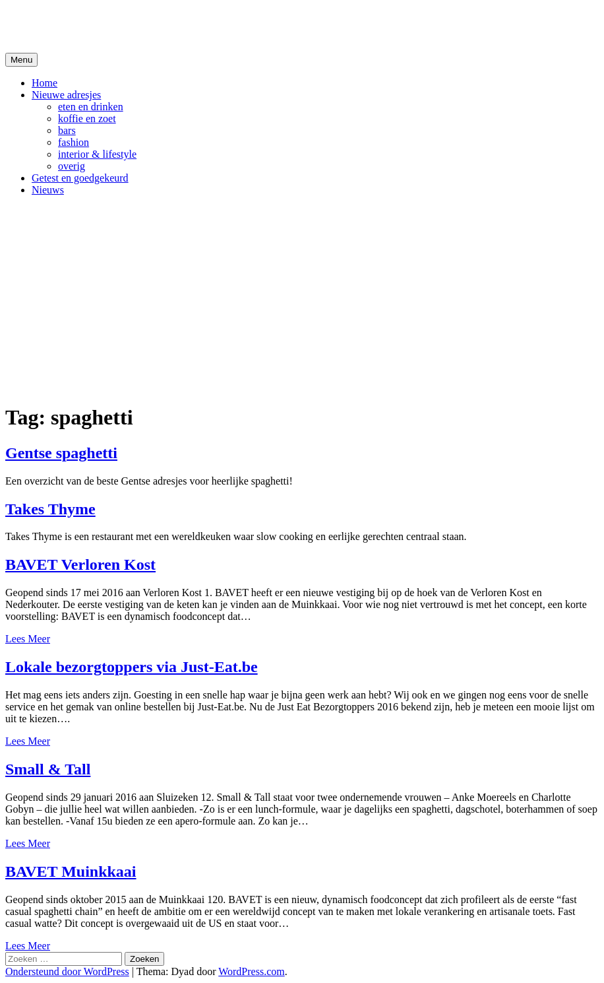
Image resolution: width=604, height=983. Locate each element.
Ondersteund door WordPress (67, 971)
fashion (73, 142)
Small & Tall (47, 769)
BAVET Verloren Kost (80, 564)
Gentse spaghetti (61, 452)
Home (44, 82)
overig (71, 166)
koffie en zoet (87, 118)
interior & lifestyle (97, 154)
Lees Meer (27, 638)
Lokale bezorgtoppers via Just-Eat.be (131, 666)
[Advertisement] (302, 299)
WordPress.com (251, 971)
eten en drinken (90, 106)
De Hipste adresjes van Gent (132, 26)
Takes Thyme (50, 509)
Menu (21, 60)
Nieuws (48, 189)
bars (67, 130)
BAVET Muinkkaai (70, 871)
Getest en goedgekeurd (80, 178)
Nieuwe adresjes (66, 94)
